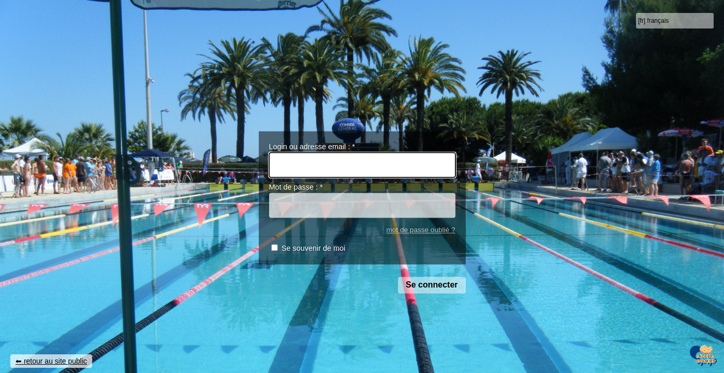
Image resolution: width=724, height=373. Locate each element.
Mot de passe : (296, 187)
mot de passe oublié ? (420, 230)
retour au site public (55, 361)
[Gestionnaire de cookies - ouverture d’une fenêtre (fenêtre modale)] (706, 355)
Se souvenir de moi (313, 249)
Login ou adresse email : (312, 146)
